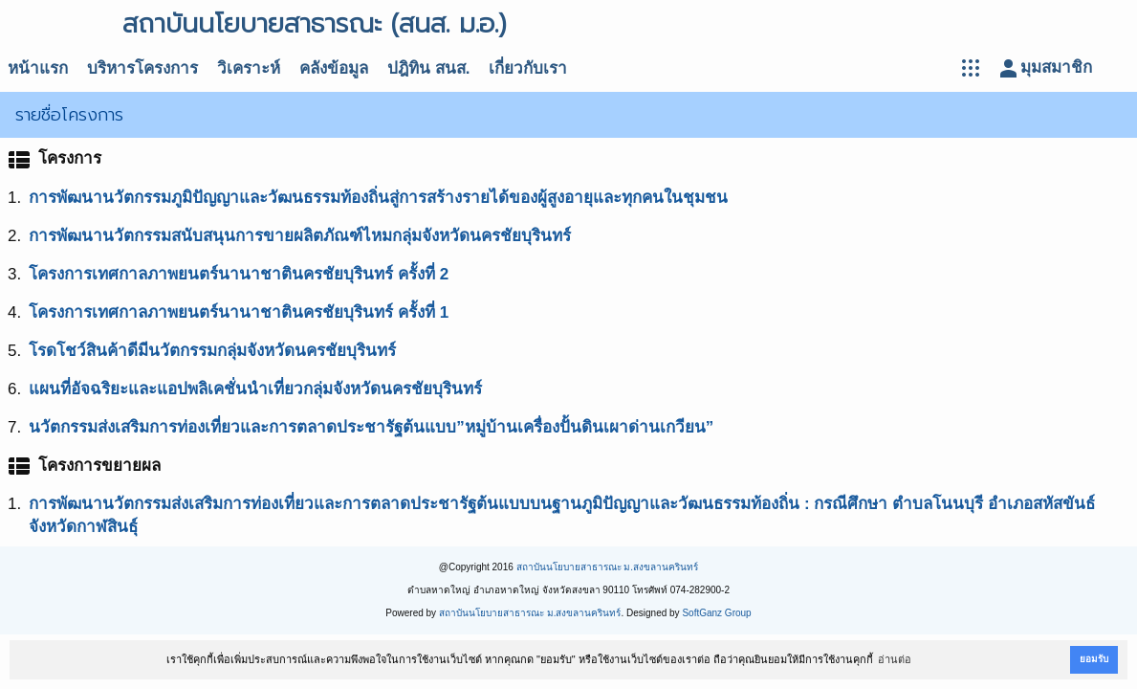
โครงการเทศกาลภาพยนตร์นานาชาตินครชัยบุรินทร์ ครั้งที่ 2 (238, 274)
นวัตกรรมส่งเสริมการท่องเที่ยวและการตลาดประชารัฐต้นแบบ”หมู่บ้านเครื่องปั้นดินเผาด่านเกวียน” (371, 427)
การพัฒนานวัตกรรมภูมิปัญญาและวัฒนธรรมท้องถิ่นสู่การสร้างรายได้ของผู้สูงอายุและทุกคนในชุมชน (378, 198)
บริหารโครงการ (142, 68)
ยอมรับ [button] (1094, 659)
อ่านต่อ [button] (894, 659)
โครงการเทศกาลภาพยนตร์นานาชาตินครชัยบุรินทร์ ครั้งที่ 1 (238, 312)
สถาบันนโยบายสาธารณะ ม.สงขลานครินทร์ (607, 567)
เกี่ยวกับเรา (528, 68)
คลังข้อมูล (333, 68)
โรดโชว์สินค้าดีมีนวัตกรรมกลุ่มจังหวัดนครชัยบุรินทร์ (212, 351)
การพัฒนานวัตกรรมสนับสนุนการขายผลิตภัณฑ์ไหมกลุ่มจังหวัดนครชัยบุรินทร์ (300, 236)
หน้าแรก (38, 68)
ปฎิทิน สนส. (428, 68)
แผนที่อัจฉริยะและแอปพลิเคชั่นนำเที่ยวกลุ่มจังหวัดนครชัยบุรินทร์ (255, 389)
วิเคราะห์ (248, 68)
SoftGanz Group (716, 613)
